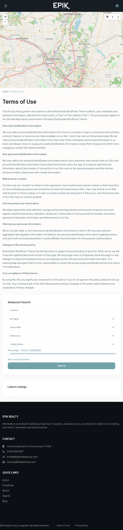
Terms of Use (63, 525)
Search (62, 365)
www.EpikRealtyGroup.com (21, 462)
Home (5, 91)
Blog (5, 501)
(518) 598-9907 (15, 451)
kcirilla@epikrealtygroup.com (22, 456)
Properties (8, 485)
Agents (6, 495)
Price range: (13, 350)
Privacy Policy (81, 525)
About (6, 490)
